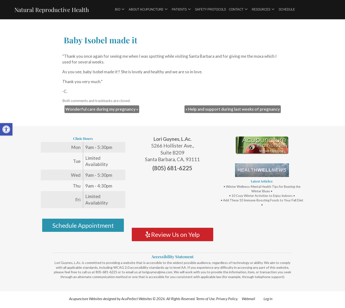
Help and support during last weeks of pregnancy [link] (232, 109)
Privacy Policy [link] (226, 299)
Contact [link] (238, 9)
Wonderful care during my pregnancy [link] (101, 109)
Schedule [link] (287, 9)
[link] (6, 129)
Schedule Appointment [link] (83, 225)
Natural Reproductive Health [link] (51, 9)
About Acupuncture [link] (148, 9)
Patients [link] (181, 9)
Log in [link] (268, 299)
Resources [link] (263, 9)
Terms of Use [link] (205, 299)
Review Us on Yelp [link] (172, 234)
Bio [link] (119, 9)
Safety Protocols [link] (210, 9)
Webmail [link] (248, 299)
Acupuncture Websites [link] (85, 299)
